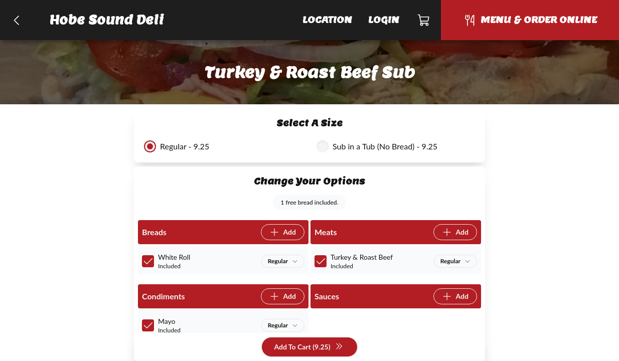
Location (327, 20)
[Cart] (424, 20)
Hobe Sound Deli (107, 20)
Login (383, 20)
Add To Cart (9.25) (308, 347)
